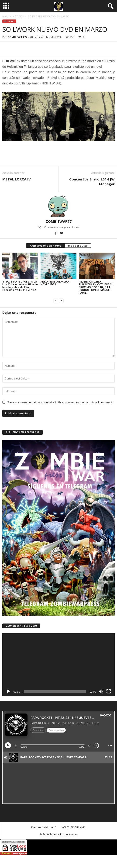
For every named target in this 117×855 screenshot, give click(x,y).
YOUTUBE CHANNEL (74, 827)
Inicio (5, 16)
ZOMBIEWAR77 (17, 37)
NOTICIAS (18, 16)
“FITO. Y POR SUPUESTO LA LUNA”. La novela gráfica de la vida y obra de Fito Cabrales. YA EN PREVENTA (20, 286)
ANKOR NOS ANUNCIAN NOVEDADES (55, 283)
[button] (110, 6)
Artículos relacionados (45, 245)
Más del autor (77, 245)
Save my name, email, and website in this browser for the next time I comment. (60, 402)
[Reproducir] (8, 691)
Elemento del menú (43, 827)
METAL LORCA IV (16, 179)
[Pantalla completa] (108, 691)
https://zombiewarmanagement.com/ (58, 227)
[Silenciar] (101, 691)
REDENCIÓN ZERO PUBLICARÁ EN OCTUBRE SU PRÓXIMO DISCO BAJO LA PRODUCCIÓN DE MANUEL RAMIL (96, 287)
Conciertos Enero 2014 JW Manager (92, 181)
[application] (58, 664)
